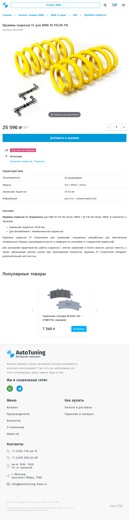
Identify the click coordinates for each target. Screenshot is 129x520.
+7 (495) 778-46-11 (22, 451)
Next (95, 310)
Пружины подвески (21, 161)
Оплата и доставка (78, 407)
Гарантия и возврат (79, 414)
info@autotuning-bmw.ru (27, 484)
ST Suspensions (73, 177)
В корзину (79, 329)
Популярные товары (24, 274)
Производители (18, 414)
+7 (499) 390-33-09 (22, 457)
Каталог (12, 407)
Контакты (14, 420)
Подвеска (39, 161)
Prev (33, 310)
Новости (13, 434)
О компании (15, 427)
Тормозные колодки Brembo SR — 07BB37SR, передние (63, 318)
